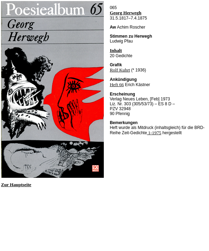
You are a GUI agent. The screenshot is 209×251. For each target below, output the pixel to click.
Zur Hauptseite (16, 184)
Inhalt (116, 50)
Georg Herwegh (125, 12)
